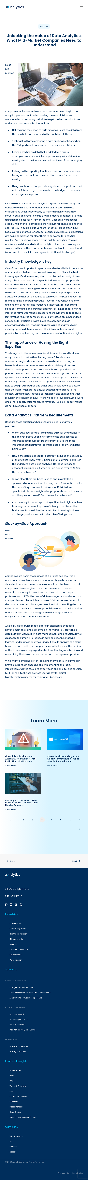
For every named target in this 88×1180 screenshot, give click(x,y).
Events (12, 1091)
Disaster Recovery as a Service (23, 1030)
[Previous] (13, 821)
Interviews (14, 1101)
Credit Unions (15, 923)
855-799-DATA (14, 895)
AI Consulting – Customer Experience (26, 998)
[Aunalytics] (15, 7)
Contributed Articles (18, 1096)
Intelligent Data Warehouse (21, 987)
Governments (15, 954)
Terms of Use (64, 1173)
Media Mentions (16, 1107)
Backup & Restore (17, 1024)
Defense (13, 944)
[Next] (79, 830)
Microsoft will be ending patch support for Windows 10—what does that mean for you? (63, 759)
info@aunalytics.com (17, 889)
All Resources (15, 1070)
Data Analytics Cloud (19, 1019)
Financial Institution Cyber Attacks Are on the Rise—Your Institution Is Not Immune (20, 759)
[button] (81, 7)
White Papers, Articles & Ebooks (23, 1117)
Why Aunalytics (16, 1136)
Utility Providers (16, 960)
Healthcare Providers (19, 934)
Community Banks (18, 928)
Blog (12, 1081)
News (12, 1075)
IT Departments (16, 939)
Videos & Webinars (18, 1086)
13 (80, 820)
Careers (13, 1152)
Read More (10, 765)
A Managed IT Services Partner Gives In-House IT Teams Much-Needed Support (22, 803)
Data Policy (77, 1173)
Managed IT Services (19, 1046)
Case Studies (15, 1112)
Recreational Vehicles (19, 949)
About (12, 1141)
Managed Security (18, 1051)
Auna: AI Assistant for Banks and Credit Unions (30, 992)
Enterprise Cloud (17, 1014)
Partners (13, 1146)
